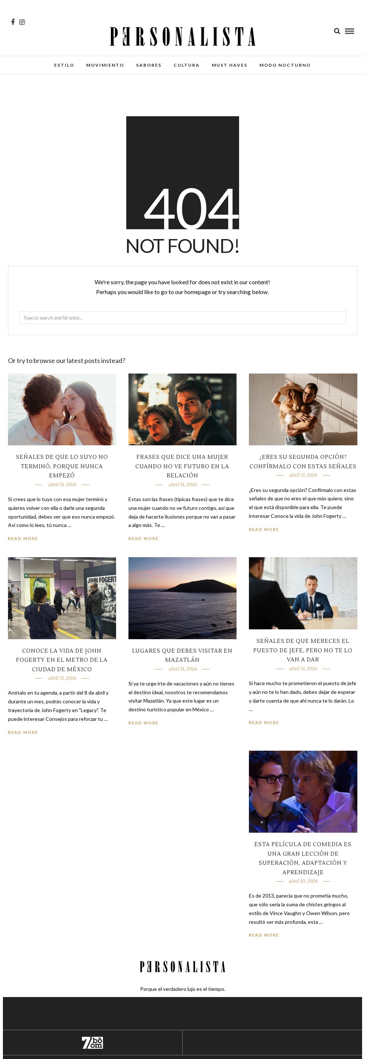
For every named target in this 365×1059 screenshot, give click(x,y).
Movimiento (105, 65)
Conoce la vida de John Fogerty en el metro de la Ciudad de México (62, 660)
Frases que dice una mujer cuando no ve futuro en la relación (182, 466)
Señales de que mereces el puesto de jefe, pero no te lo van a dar (303, 650)
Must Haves (229, 65)
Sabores (149, 65)
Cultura (187, 65)
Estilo (64, 65)
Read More (264, 529)
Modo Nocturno (285, 65)
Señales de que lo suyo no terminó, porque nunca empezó (62, 466)
